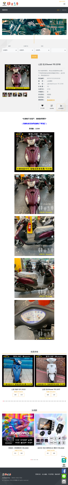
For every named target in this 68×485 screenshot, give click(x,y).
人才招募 (64, 474)
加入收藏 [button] (42, 106)
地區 (42, 46)
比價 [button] (21, 394)
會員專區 (62, 1)
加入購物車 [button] (61, 106)
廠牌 (9, 46)
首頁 (58, 10)
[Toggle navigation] (64, 3)
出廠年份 (26, 46)
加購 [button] (21, 453)
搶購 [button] (15, 394)
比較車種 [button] (52, 106)
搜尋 (34, 56)
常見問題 (51, 474)
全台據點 (44, 474)
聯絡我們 (57, 474)
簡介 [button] (15, 453)
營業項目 (38, 474)
